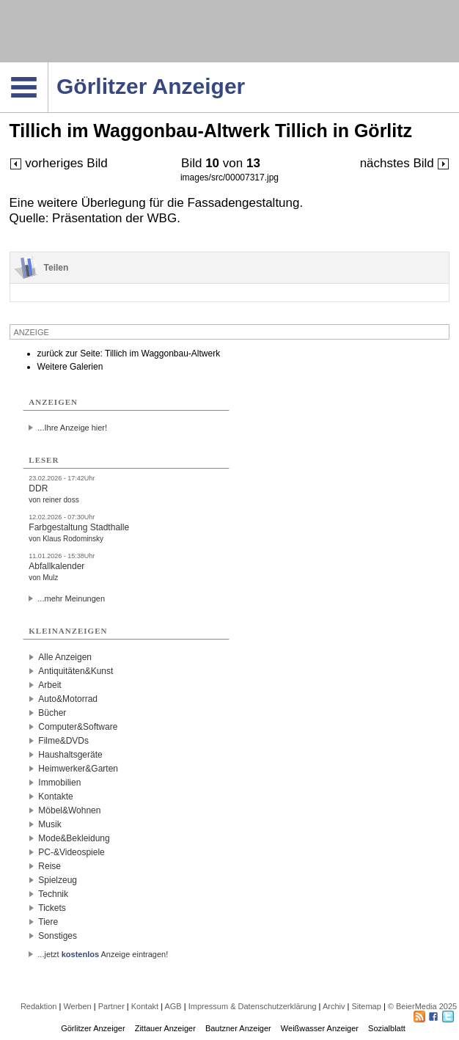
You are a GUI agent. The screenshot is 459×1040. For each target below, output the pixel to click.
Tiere (48, 922)
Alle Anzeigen (65, 657)
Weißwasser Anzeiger (320, 1028)
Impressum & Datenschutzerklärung (252, 1006)
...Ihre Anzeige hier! (72, 427)
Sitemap (366, 1006)
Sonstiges (57, 936)
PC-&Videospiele (71, 852)
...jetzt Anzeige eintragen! (102, 954)
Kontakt (144, 1006)
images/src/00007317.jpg (229, 177)
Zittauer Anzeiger (165, 1028)
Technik (53, 894)
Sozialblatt (386, 1028)
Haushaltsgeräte (70, 754)
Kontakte (55, 796)
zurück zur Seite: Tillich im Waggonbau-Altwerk (129, 353)
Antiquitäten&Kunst (75, 671)
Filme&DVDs (63, 740)
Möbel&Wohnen (69, 810)
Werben (77, 1006)
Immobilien (59, 782)
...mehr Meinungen (71, 598)
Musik (49, 824)
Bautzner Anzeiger (238, 1028)
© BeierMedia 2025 (422, 1006)
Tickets (52, 908)
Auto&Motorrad (68, 699)
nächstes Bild (405, 163)
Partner (111, 1006)
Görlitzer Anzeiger (93, 1028)
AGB (172, 1006)
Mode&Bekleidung (73, 838)
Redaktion (39, 1006)
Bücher (52, 713)
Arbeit (49, 685)
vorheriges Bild (59, 163)
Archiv (334, 1006)
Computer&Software (77, 726)
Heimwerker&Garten (78, 768)
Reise (49, 866)
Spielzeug (57, 880)
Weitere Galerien (70, 367)
